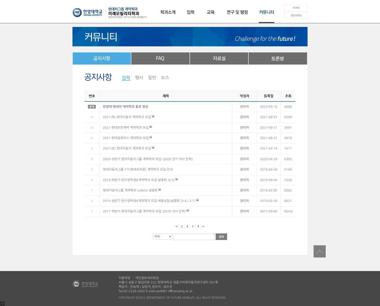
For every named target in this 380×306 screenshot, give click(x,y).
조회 (288, 96)
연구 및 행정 (236, 15)
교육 (209, 15)
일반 (152, 77)
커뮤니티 (265, 15)
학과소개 (169, 15)
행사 (139, 77)
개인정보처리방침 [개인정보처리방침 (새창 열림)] (147, 278)
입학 (191, 15)
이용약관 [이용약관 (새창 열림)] (125, 278)
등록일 (268, 96)
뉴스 (165, 77)
